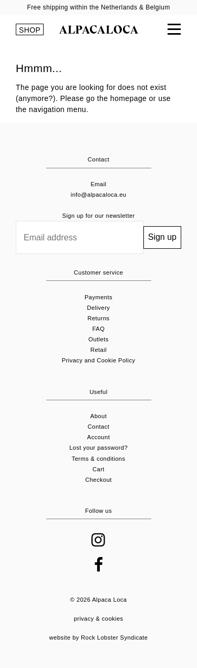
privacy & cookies (98, 618)
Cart (98, 469)
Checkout (98, 480)
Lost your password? (98, 447)
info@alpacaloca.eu (99, 194)
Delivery (98, 308)
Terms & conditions (98, 459)
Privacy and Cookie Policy (99, 360)
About (98, 416)
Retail (98, 350)
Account (98, 437)
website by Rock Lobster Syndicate (98, 637)
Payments (98, 297)
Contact (99, 426)
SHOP (29, 30)
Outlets (98, 339)
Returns (98, 318)
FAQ (98, 329)
